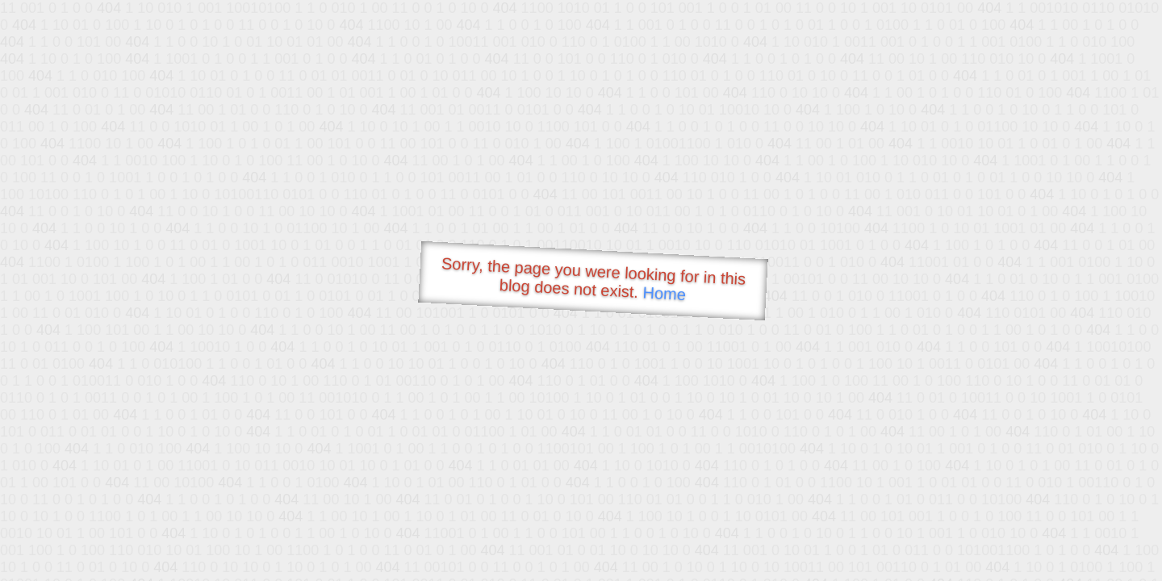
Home (664, 293)
